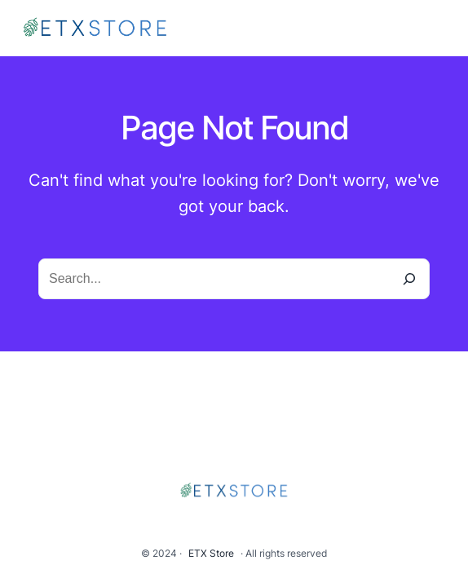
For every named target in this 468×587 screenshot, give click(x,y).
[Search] (409, 279)
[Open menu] (438, 28)
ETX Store (211, 553)
